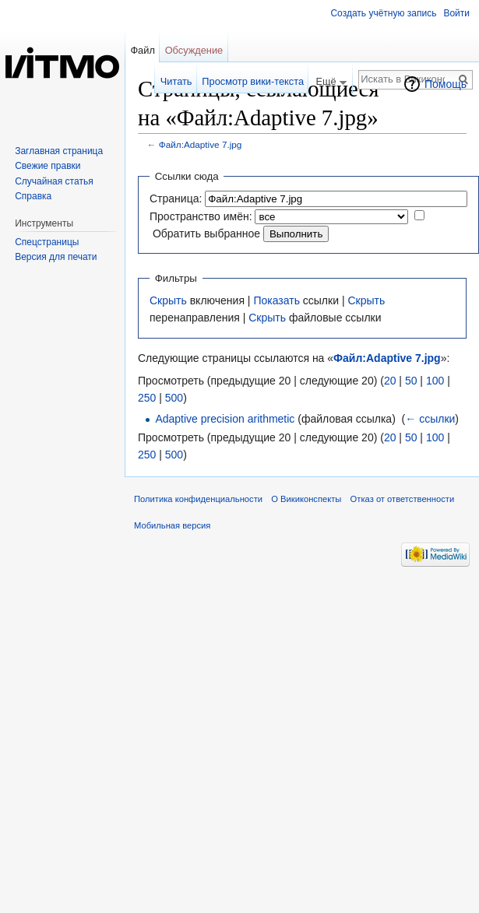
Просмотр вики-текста (253, 81)
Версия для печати (56, 256)
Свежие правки (47, 165)
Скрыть (168, 300)
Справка (33, 196)
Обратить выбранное (206, 233)
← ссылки (430, 419)
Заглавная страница (59, 151)
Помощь (445, 84)
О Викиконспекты (306, 499)
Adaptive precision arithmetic (224, 419)
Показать (276, 300)
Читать (176, 81)
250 (147, 398)
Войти (456, 13)
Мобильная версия (172, 525)
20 (390, 380)
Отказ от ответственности (402, 499)
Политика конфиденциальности (198, 499)
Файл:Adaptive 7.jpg (200, 144)
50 (411, 380)
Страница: (176, 198)
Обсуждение (194, 50)
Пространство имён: (201, 216)
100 (435, 380)
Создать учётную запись (383, 13)
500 (174, 398)
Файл (142, 50)
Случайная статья (54, 181)
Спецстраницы (47, 242)
